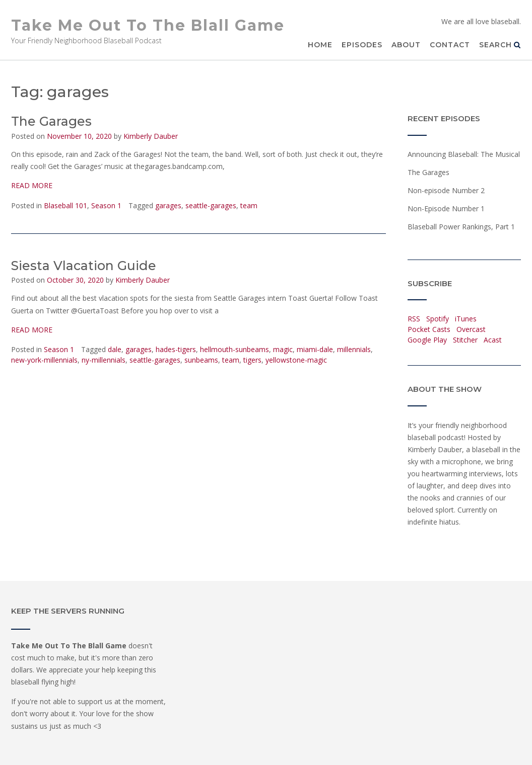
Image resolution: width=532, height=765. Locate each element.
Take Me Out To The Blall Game (148, 25)
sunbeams (201, 360)
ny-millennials (103, 360)
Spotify (437, 318)
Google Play (427, 340)
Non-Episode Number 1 (446, 208)
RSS (414, 318)
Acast (493, 340)
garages (168, 205)
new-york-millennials (44, 360)
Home (320, 44)
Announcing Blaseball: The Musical (464, 154)
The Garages (51, 121)
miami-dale (315, 349)
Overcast (471, 329)
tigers (252, 360)
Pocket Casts (429, 329)
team (248, 205)
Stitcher (465, 340)
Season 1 (106, 205)
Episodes (362, 44)
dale (114, 349)
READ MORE (31, 185)
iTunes (466, 318)
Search (500, 44)
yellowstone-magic (296, 360)
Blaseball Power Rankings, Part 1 (461, 226)
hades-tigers (176, 349)
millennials (354, 349)
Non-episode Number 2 (446, 190)
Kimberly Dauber (150, 136)
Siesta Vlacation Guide (83, 265)
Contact (450, 44)
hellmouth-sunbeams (234, 349)
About (406, 44)
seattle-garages (210, 205)
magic (283, 349)
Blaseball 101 (65, 205)
